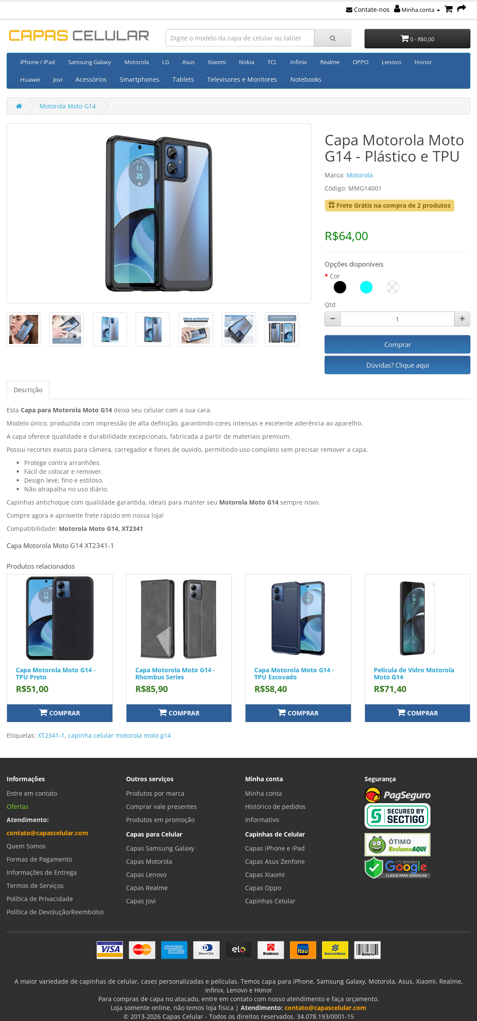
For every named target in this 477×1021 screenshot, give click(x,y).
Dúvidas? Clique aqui (397, 365)
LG (165, 62)
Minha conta (417, 10)
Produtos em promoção (160, 819)
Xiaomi (217, 62)
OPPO (361, 62)
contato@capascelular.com (47, 833)
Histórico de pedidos (275, 806)
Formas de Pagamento (39, 859)
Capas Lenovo (146, 874)
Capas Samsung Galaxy (160, 848)
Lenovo (391, 62)
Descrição (28, 390)
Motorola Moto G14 (68, 106)
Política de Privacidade (40, 899)
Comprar (397, 344)
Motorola (136, 62)
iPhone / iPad (37, 62)
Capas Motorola (149, 861)
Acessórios (91, 79)
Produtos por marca (155, 793)
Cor (335, 276)
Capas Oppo (263, 888)
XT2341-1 (51, 735)
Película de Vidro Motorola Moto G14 (414, 673)
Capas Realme (147, 888)
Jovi (57, 79)
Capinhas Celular (270, 901)
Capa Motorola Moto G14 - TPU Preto (56, 673)
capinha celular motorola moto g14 (119, 735)
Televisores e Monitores (242, 79)
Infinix (298, 62)
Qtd (330, 304)
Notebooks (306, 79)
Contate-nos (368, 9)
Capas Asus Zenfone (275, 861)
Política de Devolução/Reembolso (55, 912)
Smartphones (139, 79)
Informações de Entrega (42, 872)
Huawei (30, 79)
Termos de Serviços (35, 885)
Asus (188, 62)
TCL (272, 62)
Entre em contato (32, 793)
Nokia (246, 62)
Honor (423, 62)
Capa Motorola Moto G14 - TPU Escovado (294, 673)
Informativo (262, 819)
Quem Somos (26, 846)
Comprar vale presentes (161, 806)
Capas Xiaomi (265, 874)
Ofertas (18, 806)
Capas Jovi (141, 901)
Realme (330, 62)
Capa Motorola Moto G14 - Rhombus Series (175, 673)
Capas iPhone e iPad (275, 848)
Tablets (183, 79)
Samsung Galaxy (89, 62)
